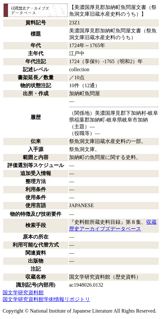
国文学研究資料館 (23, 292)
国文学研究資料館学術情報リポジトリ (46, 299)
